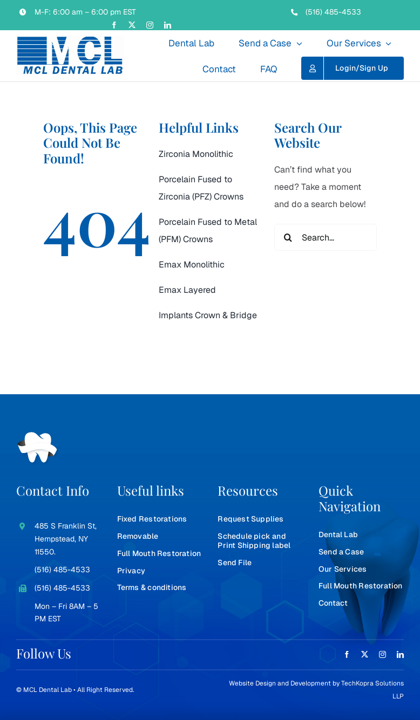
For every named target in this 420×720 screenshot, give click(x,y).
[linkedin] (167, 25)
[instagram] (149, 25)
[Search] (287, 237)
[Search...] (325, 237)
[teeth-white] (37, 436)
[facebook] (114, 25)
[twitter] (132, 25)
